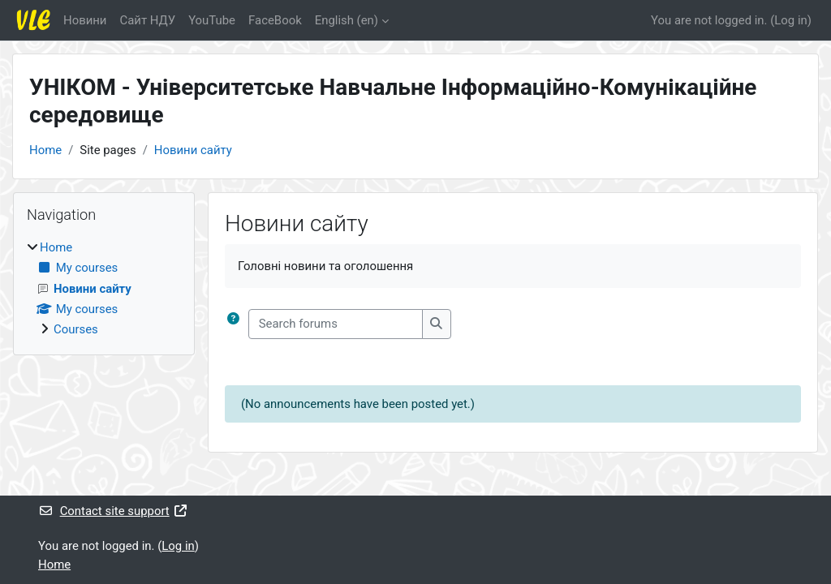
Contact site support (112, 511)
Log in (790, 20)
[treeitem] (104, 288)
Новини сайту (193, 150)
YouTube (211, 20)
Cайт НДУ (147, 20)
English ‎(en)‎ (346, 20)
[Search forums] (335, 323)
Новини (84, 20)
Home (45, 150)
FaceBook (275, 20)
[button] (233, 323)
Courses (76, 329)
